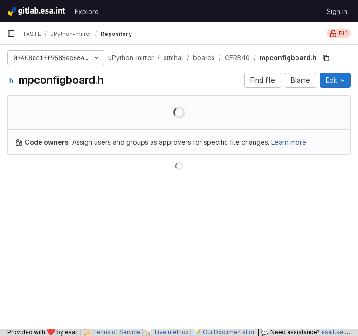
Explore (87, 11)
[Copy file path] (325, 57)
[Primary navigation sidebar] (11, 33)
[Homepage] (36, 11)
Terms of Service (116, 332)
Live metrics (171, 332)
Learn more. (289, 142)
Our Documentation (229, 332)
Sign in (337, 11)
